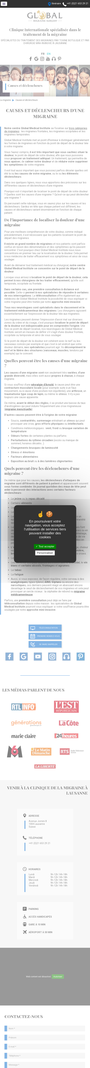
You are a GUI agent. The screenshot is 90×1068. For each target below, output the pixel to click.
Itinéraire (56, 3)
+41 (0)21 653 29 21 (77, 3)
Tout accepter (45, 546)
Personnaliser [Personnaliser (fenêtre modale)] (45, 553)
